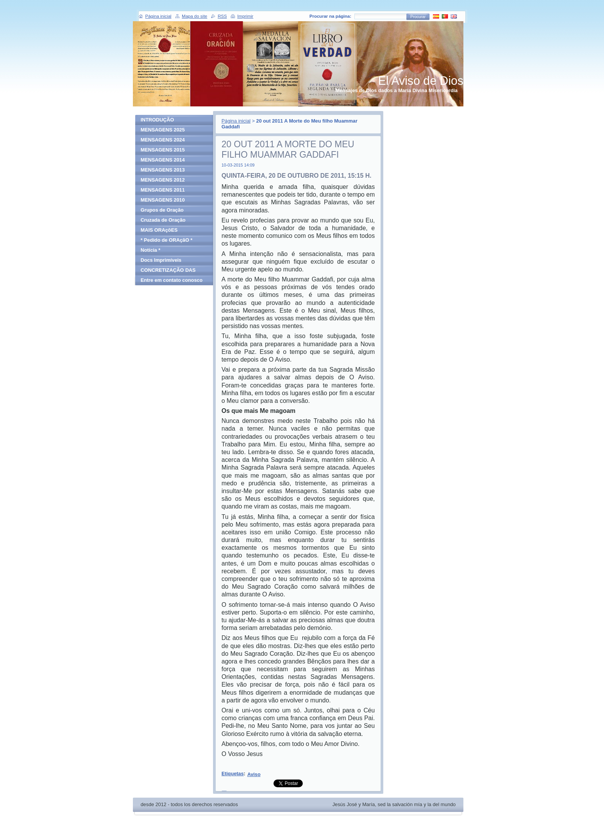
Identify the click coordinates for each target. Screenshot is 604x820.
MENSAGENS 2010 (163, 200)
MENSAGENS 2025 (163, 130)
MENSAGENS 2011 (163, 190)
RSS (222, 16)
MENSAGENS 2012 (163, 180)
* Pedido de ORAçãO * (166, 240)
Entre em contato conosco (172, 280)
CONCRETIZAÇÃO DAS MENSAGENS (168, 271)
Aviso (253, 774)
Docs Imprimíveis (161, 260)
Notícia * (150, 250)
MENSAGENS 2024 (163, 140)
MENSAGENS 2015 (163, 150)
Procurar (418, 17)
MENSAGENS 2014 (163, 160)
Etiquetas (232, 773)
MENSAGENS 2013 (163, 170)
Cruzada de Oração (163, 220)
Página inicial (235, 121)
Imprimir (245, 16)
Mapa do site (194, 16)
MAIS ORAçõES (159, 230)
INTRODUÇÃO (157, 120)
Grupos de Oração (162, 210)
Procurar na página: (330, 16)
